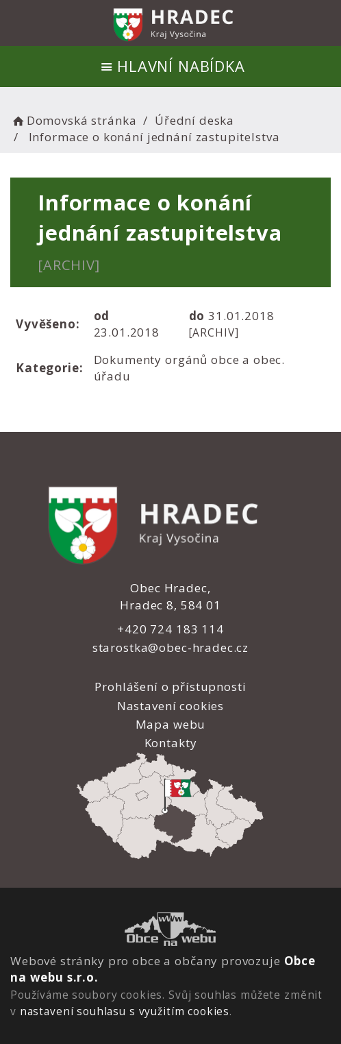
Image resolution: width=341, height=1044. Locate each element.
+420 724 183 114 (170, 629)
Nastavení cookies (170, 706)
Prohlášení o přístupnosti (170, 686)
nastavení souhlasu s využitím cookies (124, 1011)
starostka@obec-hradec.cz (170, 647)
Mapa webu (171, 724)
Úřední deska (194, 120)
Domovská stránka (73, 120)
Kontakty (170, 743)
